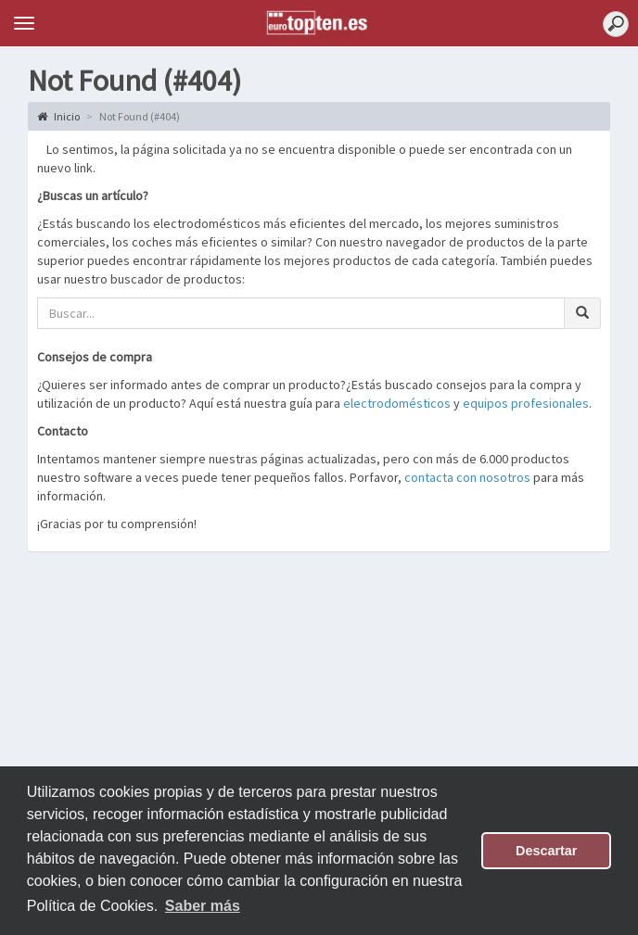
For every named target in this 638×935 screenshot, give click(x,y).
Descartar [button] (546, 850)
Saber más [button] (202, 906)
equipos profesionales (526, 403)
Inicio (58, 116)
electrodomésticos (397, 403)
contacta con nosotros (467, 477)
